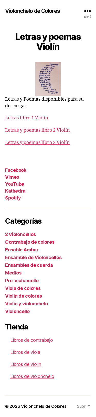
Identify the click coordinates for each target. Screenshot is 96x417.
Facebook (15, 170)
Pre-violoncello (22, 280)
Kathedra (15, 191)
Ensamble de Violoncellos (33, 257)
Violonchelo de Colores (32, 11)
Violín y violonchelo (26, 303)
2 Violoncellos (20, 234)
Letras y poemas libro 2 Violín (37, 130)
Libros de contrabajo (31, 340)
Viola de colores (23, 288)
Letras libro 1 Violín (26, 118)
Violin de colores (23, 296)
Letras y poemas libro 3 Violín (37, 143)
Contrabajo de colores (29, 242)
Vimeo (12, 177)
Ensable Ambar (22, 249)
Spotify (13, 198)
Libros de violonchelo (32, 376)
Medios (13, 273)
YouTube (14, 184)
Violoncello (17, 311)
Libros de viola (25, 352)
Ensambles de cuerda (29, 265)
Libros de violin (25, 364)
